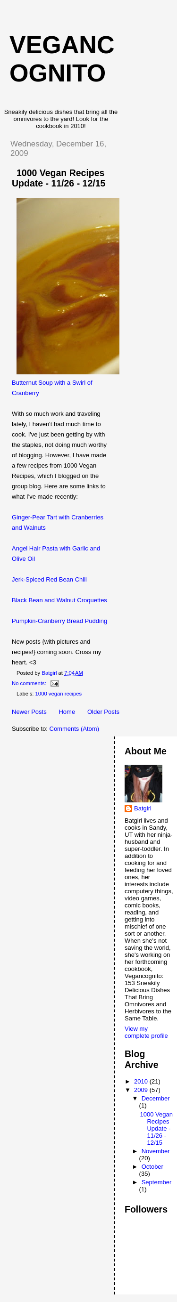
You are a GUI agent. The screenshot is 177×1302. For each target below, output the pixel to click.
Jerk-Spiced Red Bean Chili (49, 579)
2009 (142, 1089)
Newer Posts (29, 711)
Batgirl (143, 808)
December (156, 1098)
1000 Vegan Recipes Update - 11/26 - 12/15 (58, 178)
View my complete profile (146, 1032)
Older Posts (103, 711)
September (157, 1182)
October (152, 1166)
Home (67, 711)
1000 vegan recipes (58, 693)
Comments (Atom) (74, 728)
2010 (142, 1081)
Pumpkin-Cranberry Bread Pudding (59, 620)
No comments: (30, 683)
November (156, 1151)
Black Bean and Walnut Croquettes (59, 600)
